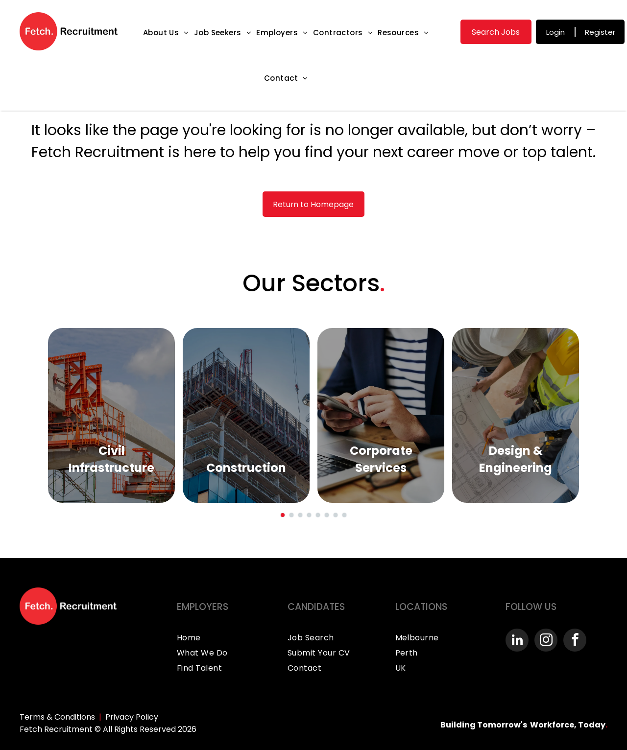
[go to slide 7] (336, 515)
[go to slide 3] (300, 515)
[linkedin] (517, 641)
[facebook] (574, 641)
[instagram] (545, 641)
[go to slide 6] (327, 515)
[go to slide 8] (344, 515)
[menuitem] (166, 32)
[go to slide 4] (309, 515)
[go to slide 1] (283, 515)
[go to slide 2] (291, 515)
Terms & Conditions (57, 717)
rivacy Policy (134, 717)
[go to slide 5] (318, 515)
